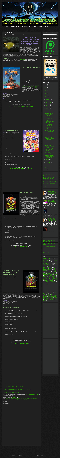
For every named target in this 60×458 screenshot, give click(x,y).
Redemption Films (54, 294)
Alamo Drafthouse (50, 297)
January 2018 (48, 164)
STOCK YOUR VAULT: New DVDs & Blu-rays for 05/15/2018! (49, 124)
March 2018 (48, 161)
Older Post (39, 447)
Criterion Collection (51, 273)
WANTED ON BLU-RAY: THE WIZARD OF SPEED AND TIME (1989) (52, 192)
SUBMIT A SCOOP (15, 26)
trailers (44, 273)
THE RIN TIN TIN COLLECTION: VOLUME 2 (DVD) (13, 392)
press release (10, 399)
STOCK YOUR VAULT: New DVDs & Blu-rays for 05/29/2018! (49, 111)
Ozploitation (35, 398)
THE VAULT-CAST (38, 26)
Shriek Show (51, 299)
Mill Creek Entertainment (50, 272)
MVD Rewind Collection (49, 280)
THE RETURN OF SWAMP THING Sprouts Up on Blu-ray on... (49, 142)
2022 (46, 90)
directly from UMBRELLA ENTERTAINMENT (32, 394)
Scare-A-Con (46, 299)
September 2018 (49, 102)
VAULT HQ (47, 26)
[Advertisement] (21, 438)
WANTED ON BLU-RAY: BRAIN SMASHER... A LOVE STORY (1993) (52, 219)
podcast (44, 294)
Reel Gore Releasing (54, 298)
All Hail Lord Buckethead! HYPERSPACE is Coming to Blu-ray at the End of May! (52, 210)
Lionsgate (55, 274)
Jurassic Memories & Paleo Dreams (49, 181)
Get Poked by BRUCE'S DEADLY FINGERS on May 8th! (49, 146)
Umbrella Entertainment (27, 399)
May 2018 (47, 108)
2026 (46, 84)
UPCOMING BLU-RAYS (26, 26)
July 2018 (47, 105)
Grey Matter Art (54, 279)
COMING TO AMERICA (34, 86)
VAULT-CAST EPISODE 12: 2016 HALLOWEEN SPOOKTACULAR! (49, 247)
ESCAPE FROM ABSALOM (23, 63)
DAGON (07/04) (22, 59)
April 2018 (47, 159)
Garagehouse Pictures (47, 290)
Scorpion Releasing (46, 278)
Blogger (47, 455)
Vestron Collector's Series (50, 275)
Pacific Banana (5, 399)
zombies (44, 277)
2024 (46, 87)
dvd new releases (50, 264)
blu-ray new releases (50, 262)
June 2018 (47, 107)
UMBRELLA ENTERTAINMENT (16, 106)
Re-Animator (15, 399)
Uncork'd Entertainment (53, 284)
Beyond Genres (7, 398)
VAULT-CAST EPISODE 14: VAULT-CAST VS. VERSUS (49, 241)
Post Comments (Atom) (10, 448)
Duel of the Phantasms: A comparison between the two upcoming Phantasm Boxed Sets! (52, 228)
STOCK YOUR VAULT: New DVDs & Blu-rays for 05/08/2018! (49, 135)
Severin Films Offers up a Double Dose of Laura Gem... (49, 131)
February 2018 (48, 162)
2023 (46, 88)
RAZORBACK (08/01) (6, 61)
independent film (47, 267)
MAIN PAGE (5, 26)
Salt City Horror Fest (48, 295)
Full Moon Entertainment (52, 296)
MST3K (44, 276)
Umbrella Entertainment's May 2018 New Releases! (49, 128)
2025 (46, 85)
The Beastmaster (20, 399)
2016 (46, 167)
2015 (46, 169)
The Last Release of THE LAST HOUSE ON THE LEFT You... (49, 121)
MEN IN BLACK (26, 83)
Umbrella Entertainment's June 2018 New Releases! (49, 114)
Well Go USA (52, 276)
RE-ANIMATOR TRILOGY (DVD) (10, 391)
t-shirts (49, 294)
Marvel (44, 282)
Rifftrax (44, 297)
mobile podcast (48, 298)
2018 (46, 96)
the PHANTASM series (35, 69)
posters (48, 279)
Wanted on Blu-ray (51, 282)
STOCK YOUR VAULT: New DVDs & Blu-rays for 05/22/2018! (49, 117)
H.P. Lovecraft (54, 290)
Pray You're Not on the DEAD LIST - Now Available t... (49, 149)
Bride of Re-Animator (26, 398)
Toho (50, 293)
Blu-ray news (20, 398)
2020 (46, 93)
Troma (44, 284)
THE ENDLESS (31, 63)
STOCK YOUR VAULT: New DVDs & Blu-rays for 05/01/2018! (49, 156)
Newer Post (4, 447)
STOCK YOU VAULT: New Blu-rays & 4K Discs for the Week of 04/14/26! (52, 201)
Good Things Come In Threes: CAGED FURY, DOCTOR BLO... (49, 138)
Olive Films (53, 281)
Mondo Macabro (52, 283)
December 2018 (48, 97)
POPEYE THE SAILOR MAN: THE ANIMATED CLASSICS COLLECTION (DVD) (18, 389)
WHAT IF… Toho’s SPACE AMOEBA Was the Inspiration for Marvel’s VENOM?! (49, 178)
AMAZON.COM (29, 106)
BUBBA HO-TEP (24, 70)
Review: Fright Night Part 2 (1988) (49, 183)
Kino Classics (52, 277)
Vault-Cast (54, 293)
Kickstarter (50, 291)
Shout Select (55, 271)
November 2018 (48, 99)
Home (21, 447)
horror (52, 266)
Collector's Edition (47, 269)
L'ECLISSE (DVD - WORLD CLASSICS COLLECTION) (14, 386)
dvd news (31, 398)
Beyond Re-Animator (14, 398)
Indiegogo (45, 291)
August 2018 (48, 104)
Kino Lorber (52, 268)
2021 (46, 91)
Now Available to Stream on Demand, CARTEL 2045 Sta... (49, 153)
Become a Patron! (50, 53)
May (22, 47)
